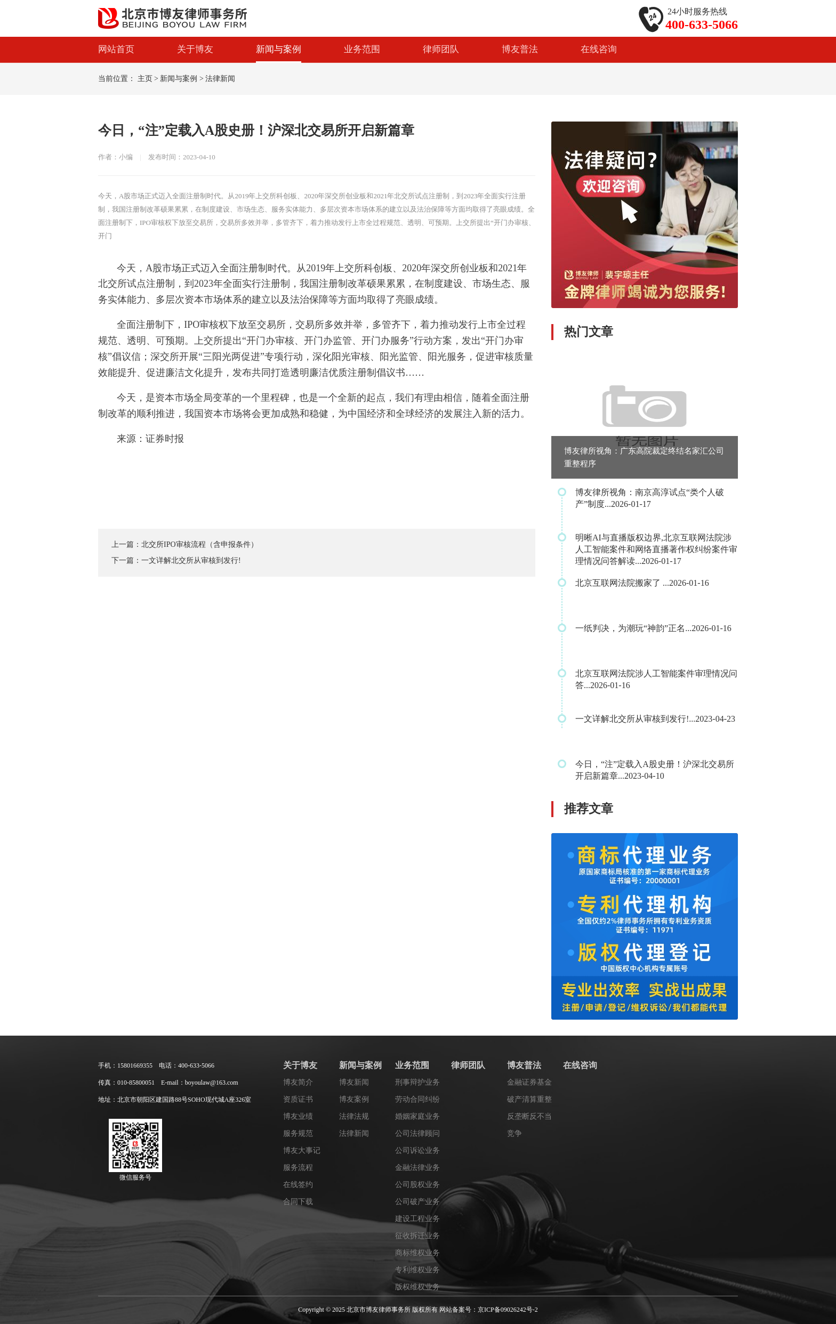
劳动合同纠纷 (417, 1099)
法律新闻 (220, 79)
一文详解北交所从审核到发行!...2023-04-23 (655, 718)
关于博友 (195, 49)
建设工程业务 (417, 1219)
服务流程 (298, 1168)
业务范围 (362, 49)
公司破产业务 (417, 1202)
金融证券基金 (529, 1082)
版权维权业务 (417, 1287)
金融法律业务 (417, 1168)
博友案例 (354, 1099)
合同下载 (298, 1202)
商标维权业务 (417, 1253)
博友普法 (520, 49)
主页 (145, 79)
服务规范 (298, 1133)
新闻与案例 (278, 49)
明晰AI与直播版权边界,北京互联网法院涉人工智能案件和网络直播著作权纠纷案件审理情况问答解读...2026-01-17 (656, 549)
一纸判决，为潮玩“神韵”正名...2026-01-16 (653, 628)
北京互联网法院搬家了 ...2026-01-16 (642, 582)
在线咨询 (599, 49)
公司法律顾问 (417, 1133)
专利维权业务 (417, 1270)
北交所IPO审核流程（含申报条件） (199, 544)
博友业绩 (298, 1116)
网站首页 (116, 49)
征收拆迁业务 (417, 1236)
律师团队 (441, 49)
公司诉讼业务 (417, 1151)
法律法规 (354, 1116)
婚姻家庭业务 (417, 1116)
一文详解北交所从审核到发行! (191, 560)
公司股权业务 (417, 1185)
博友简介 (298, 1082)
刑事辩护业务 (417, 1082)
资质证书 (298, 1099)
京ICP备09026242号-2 (508, 1309)
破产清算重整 (529, 1099)
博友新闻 (354, 1082)
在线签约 (298, 1185)
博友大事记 (301, 1151)
